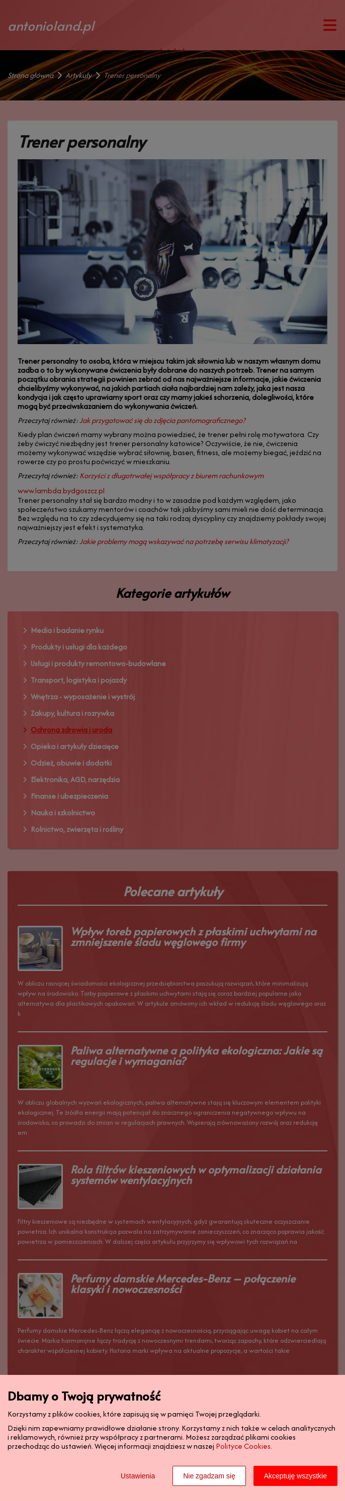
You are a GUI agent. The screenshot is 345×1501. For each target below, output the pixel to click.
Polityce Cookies (243, 1446)
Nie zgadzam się (209, 1476)
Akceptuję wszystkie (295, 1476)
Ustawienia (138, 1476)
